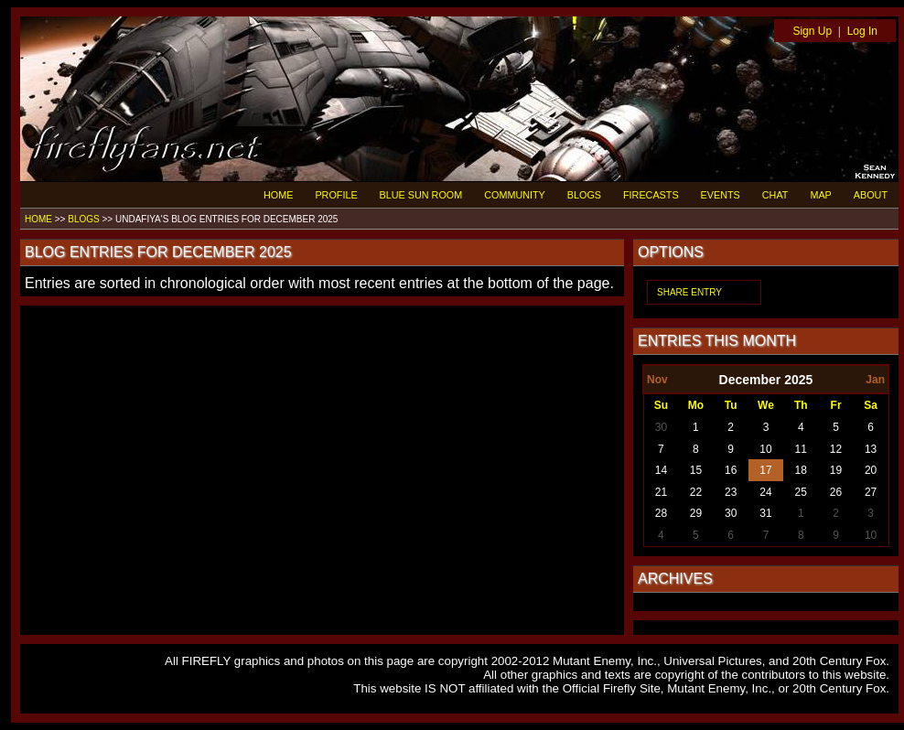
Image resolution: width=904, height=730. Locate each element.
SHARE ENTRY (689, 292)
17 (765, 470)
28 (661, 513)
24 (765, 492)
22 (696, 492)
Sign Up (812, 31)
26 (836, 492)
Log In (862, 31)
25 (801, 492)
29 (696, 513)
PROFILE (336, 194)
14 (661, 470)
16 (731, 470)
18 (801, 470)
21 (661, 492)
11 (801, 449)
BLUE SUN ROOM (421, 194)
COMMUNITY (514, 194)
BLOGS (584, 194)
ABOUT (871, 194)
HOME (278, 194)
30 (661, 427)
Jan (875, 379)
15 (696, 470)
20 (871, 470)
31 (765, 513)
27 (871, 492)
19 (836, 470)
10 (765, 449)
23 (731, 492)
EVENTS (720, 194)
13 (871, 449)
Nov (657, 379)
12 (836, 449)
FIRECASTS (651, 194)
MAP (820, 194)
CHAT (775, 194)
